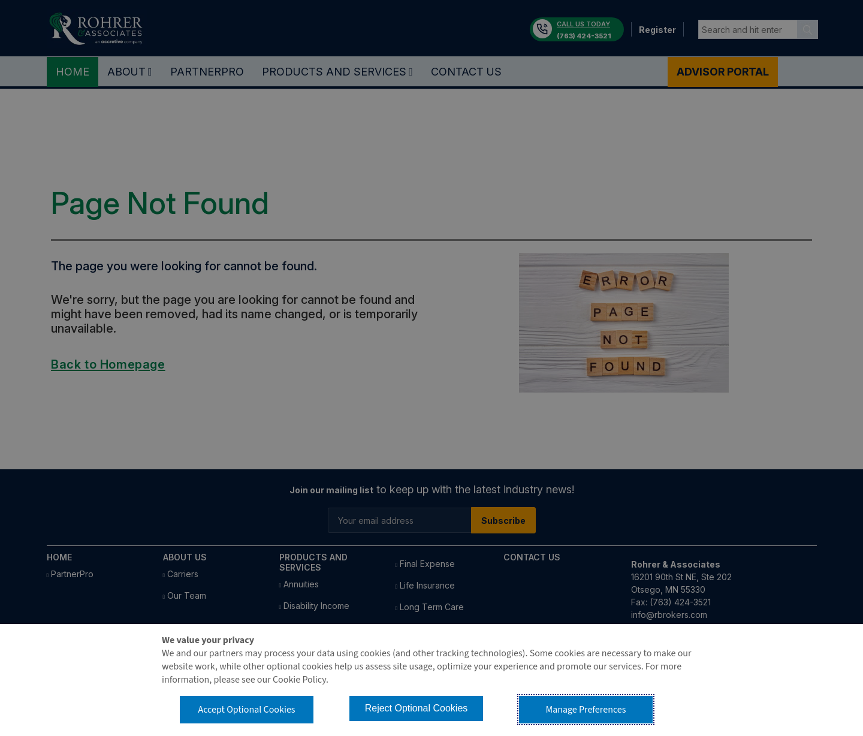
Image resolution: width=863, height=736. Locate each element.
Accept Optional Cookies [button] (246, 709)
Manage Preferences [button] (586, 709)
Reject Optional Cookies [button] (416, 708)
